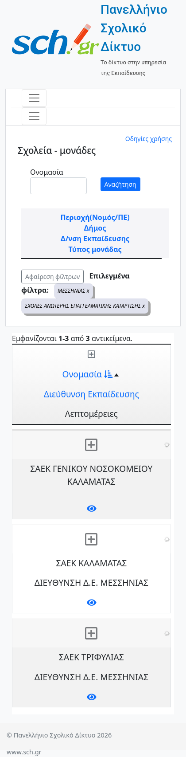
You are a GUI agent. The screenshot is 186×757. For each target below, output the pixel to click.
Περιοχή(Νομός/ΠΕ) (94, 217)
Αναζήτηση (120, 184)
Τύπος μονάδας (94, 249)
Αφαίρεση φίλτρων (52, 276)
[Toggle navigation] (34, 98)
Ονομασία (46, 172)
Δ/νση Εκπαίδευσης (95, 238)
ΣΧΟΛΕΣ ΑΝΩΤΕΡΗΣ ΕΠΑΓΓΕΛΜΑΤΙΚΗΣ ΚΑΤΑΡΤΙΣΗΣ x (85, 306)
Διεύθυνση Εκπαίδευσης (91, 394)
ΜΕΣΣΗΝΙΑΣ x (73, 290)
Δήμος (95, 228)
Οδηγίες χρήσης (148, 138)
